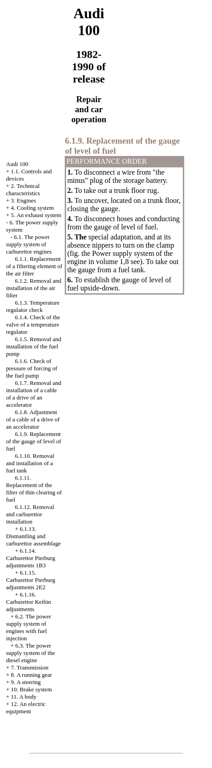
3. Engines (23, 200)
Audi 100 (17, 164)
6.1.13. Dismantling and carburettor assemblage (33, 536)
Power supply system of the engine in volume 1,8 (120, 257)
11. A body (23, 696)
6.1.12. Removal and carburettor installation (30, 514)
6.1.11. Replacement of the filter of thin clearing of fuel (34, 488)
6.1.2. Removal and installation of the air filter (33, 288)
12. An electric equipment (26, 708)
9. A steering (26, 682)
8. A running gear (31, 674)
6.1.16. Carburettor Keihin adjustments (28, 601)
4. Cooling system (32, 207)
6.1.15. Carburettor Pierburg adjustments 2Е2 (30, 580)
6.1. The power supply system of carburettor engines (29, 244)
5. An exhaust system (36, 215)
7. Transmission (29, 667)
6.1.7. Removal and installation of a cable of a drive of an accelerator (33, 393)
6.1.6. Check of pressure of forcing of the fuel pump (31, 368)
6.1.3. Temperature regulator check (32, 306)
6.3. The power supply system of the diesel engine (30, 653)
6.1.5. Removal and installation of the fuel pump (33, 346)
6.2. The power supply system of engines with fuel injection (28, 627)
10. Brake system (31, 689)
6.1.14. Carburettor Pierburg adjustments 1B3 (30, 558)
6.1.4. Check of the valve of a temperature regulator (33, 324)
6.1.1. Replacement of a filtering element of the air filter (34, 266)
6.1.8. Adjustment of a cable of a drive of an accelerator (33, 419)
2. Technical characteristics (23, 189)
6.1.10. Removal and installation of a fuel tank (30, 463)
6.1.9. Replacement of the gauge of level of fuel (33, 441)
